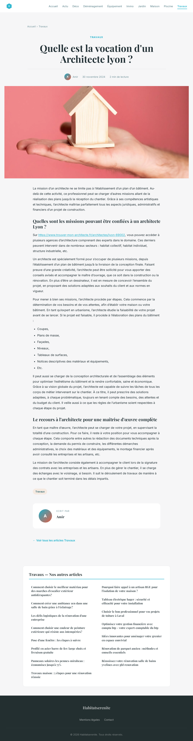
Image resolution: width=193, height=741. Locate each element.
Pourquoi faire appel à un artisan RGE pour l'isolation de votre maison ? (130, 589)
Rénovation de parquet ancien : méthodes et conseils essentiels (130, 650)
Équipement (114, 6)
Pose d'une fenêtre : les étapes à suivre (56, 640)
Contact (109, 719)
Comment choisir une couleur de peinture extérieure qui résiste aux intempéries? (58, 630)
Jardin (142, 6)
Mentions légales (89, 719)
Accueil (53, 6)
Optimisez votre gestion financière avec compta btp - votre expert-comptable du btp (130, 626)
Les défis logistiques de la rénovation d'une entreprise (59, 617)
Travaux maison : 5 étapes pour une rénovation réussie (61, 675)
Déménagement (93, 6)
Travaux (182, 6)
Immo (130, 6)
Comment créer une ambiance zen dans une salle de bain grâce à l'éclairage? (59, 605)
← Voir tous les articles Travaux (54, 540)
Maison (154, 6)
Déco (75, 6)
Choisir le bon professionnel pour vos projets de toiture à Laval (131, 613)
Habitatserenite (96, 707)
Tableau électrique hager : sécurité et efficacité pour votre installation (126, 601)
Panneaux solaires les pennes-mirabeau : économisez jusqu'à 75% (57, 663)
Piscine (168, 6)
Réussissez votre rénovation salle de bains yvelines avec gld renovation (129, 663)
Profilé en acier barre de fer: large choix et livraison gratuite (58, 650)
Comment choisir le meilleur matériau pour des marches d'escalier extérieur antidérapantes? (59, 591)
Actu (65, 6)
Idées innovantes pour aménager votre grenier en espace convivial (132, 638)
